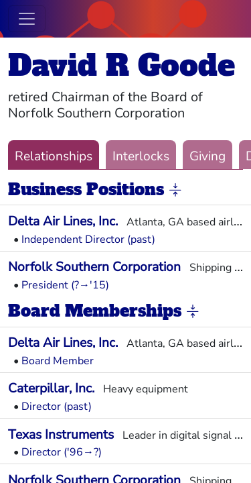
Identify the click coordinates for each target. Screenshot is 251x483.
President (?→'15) (65, 285)
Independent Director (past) (88, 239)
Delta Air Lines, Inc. (63, 221)
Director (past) (56, 406)
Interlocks (140, 156)
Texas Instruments (61, 434)
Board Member (57, 361)
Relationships (53, 156)
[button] (175, 190)
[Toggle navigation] (27, 18)
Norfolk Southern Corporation (94, 267)
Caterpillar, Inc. (51, 388)
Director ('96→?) (61, 452)
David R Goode (121, 65)
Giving (207, 156)
